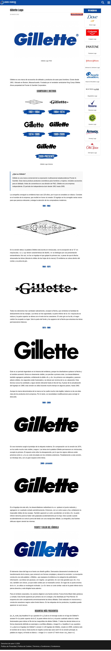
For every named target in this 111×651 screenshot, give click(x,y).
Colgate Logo (92, 40)
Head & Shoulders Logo (92, 83)
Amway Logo (92, 139)
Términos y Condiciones (41, 647)
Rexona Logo (92, 111)
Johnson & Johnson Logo (92, 68)
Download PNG (77, 15)
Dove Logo (92, 26)
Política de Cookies (24, 647)
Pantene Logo (92, 54)
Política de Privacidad (8, 647)
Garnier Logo (92, 125)
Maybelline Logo (92, 97)
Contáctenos (55, 647)
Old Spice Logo (92, 154)
